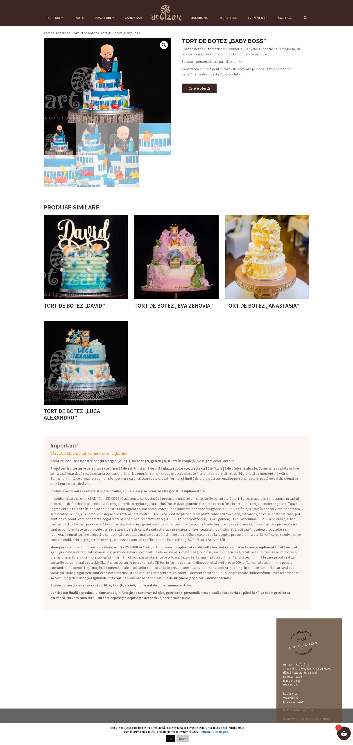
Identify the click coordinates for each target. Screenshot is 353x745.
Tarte (79, 17)
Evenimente (257, 17)
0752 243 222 (290, 685)
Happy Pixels (305, 718)
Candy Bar (133, 17)
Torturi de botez (84, 33)
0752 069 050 (290, 698)
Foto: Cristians (322, 718)
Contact (285, 17)
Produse (62, 33)
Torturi (54, 17)
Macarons (199, 17)
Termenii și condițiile (214, 732)
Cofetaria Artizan (166, 12)
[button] (164, 45)
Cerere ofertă (199, 88)
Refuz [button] (182, 739)
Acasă (48, 33)
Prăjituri (104, 17)
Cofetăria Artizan (302, 645)
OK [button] (170, 739)
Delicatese (228, 17)
